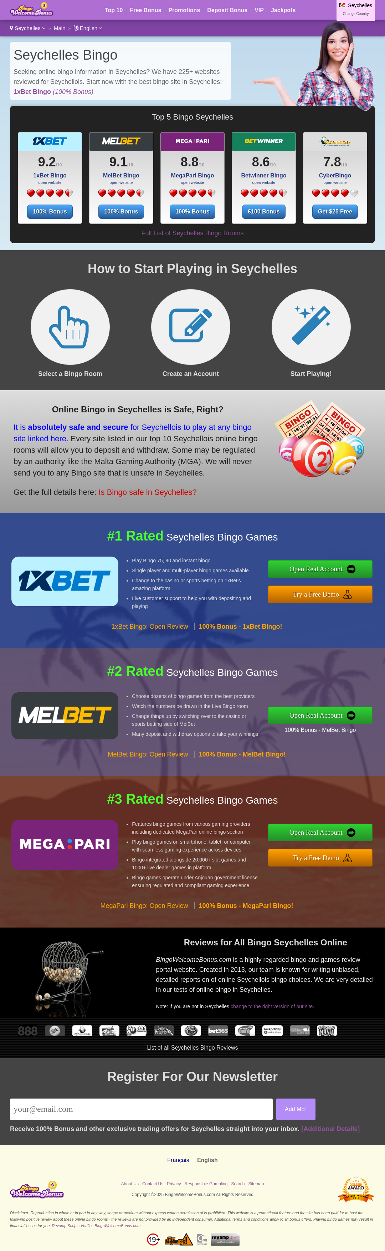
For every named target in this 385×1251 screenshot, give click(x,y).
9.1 (118, 162)
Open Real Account (316, 569)
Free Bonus (145, 10)
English (88, 28)
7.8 (332, 162)
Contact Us (152, 1183)
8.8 (190, 162)
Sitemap (256, 1183)
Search (238, 1183)
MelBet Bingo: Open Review (148, 754)
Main (60, 28)
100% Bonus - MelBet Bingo (320, 730)
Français (178, 1160)
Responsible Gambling (206, 1183)
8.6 (261, 162)
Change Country (356, 14)
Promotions (184, 10)
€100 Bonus (264, 211)
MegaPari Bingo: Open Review (144, 905)
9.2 (47, 162)
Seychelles (28, 28)
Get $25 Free (335, 211)
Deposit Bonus (227, 10)
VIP (259, 10)
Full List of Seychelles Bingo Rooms (192, 233)
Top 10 (114, 10)
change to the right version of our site (272, 1006)
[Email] (141, 1109)
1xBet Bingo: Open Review (149, 626)
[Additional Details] (330, 1128)
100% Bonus (50, 211)
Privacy (174, 1183)
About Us (130, 1183)
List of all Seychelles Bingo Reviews (192, 1048)
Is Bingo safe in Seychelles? (147, 492)
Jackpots (283, 10)
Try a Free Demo (316, 594)
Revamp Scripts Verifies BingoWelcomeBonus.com (96, 1226)
